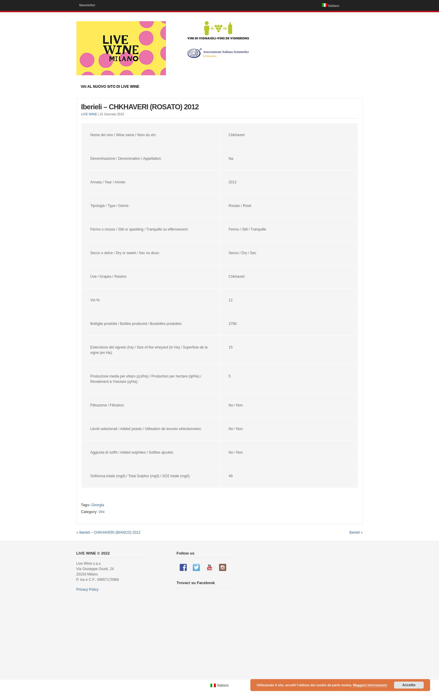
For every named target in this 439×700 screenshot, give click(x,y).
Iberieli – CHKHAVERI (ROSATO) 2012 (140, 107)
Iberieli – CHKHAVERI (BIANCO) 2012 (110, 532)
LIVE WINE (89, 114)
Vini (101, 512)
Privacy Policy (87, 589)
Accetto (408, 685)
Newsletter (87, 5)
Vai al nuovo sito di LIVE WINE (110, 87)
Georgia (97, 505)
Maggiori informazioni (370, 685)
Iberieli (354, 532)
